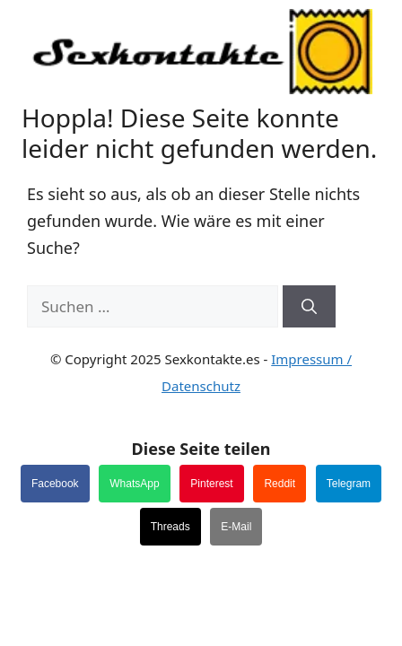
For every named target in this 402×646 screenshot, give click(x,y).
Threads (170, 526)
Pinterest (211, 483)
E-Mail (236, 526)
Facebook (55, 483)
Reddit (279, 483)
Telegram (349, 483)
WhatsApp (134, 483)
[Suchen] (309, 306)
